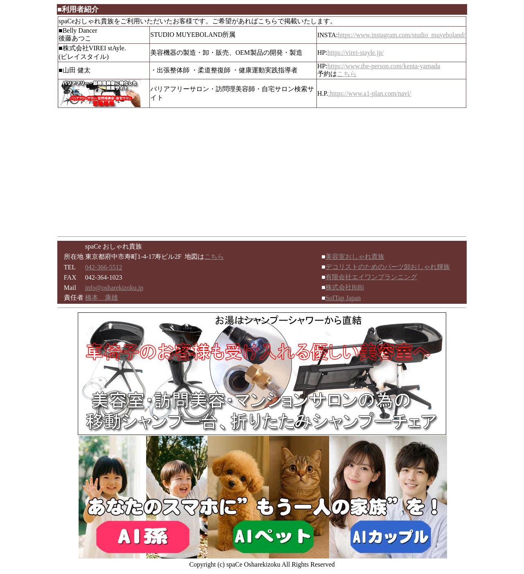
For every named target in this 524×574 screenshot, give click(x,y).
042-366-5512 (103, 267)
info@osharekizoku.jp (114, 287)
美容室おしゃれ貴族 (354, 256)
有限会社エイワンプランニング (371, 277)
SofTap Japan (343, 297)
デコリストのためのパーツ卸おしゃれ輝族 (387, 266)
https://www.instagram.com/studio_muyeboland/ (401, 34)
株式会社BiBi (344, 287)
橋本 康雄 (101, 297)
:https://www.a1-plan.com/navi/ (369, 93)
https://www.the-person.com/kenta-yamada (384, 66)
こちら (347, 73)
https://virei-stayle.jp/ (356, 52)
